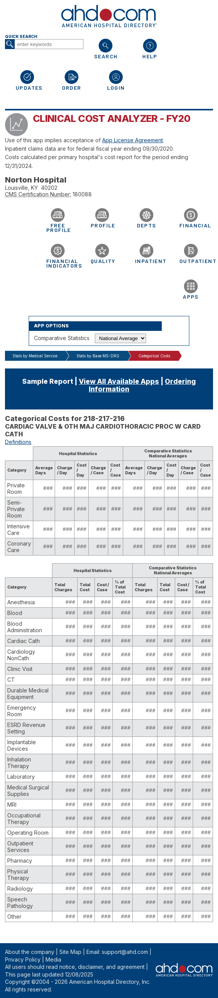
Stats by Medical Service (35, 355)
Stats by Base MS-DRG (97, 355)
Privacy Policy (23, 959)
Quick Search (21, 36)
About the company (29, 952)
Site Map (70, 952)
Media (53, 959)
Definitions (18, 442)
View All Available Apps (119, 381)
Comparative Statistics (61, 338)
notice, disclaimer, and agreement (102, 966)
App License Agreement (132, 140)
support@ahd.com (125, 952)
